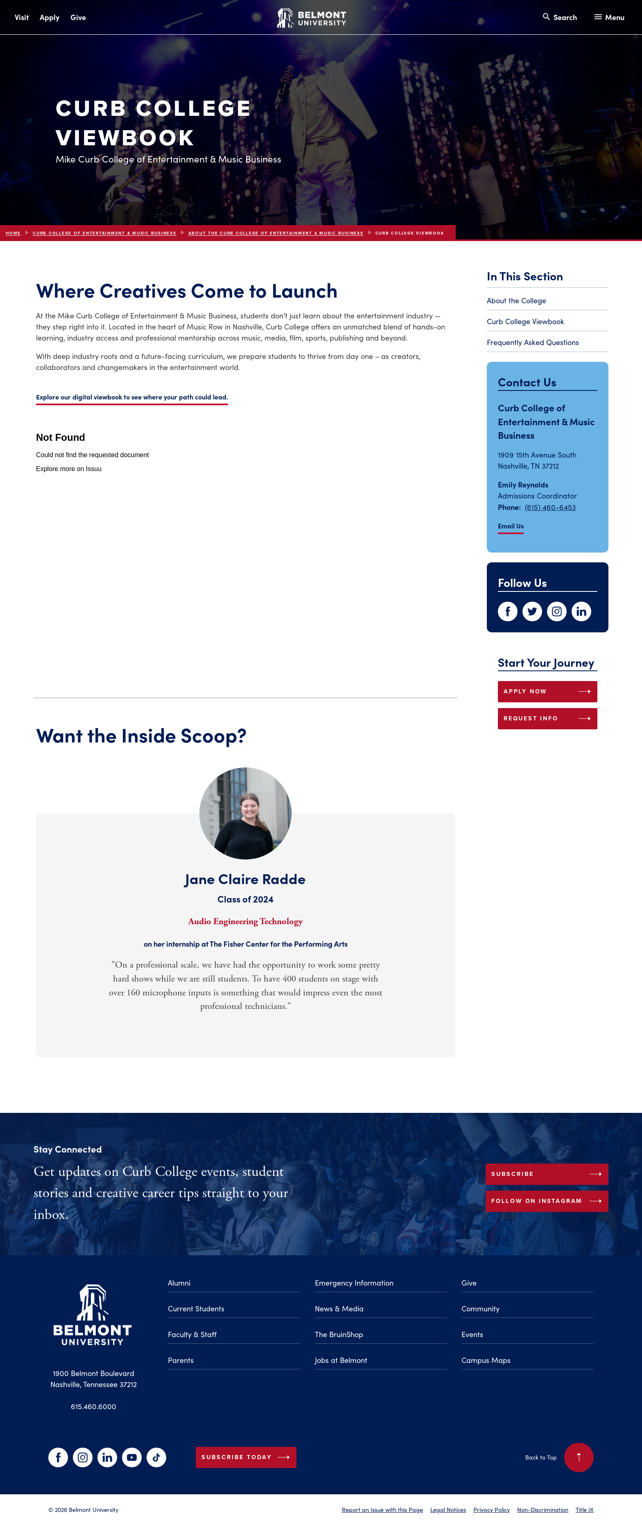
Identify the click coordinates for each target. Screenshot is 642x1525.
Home (13, 233)
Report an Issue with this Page (382, 1509)
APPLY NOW (549, 691)
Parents (181, 1360)
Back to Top (559, 1457)
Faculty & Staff (192, 1334)
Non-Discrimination (542, 1509)
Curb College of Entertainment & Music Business (104, 233)
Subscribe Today (247, 1457)
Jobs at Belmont (341, 1360)
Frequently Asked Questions (533, 342)
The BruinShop (339, 1334)
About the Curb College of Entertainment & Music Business (276, 233)
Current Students (196, 1308)
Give (78, 17)
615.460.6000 (93, 1406)
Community (480, 1308)
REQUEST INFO (549, 718)
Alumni (179, 1283)
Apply (49, 17)
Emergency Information (354, 1283)
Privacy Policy (491, 1509)
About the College (516, 300)
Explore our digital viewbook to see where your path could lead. (132, 396)
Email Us (511, 525)
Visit (22, 17)
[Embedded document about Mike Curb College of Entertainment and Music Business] (245, 549)
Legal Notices (448, 1509)
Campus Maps (486, 1360)
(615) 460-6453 (550, 507)
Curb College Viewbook (525, 321)
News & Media (339, 1308)
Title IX (585, 1509)
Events (472, 1334)
